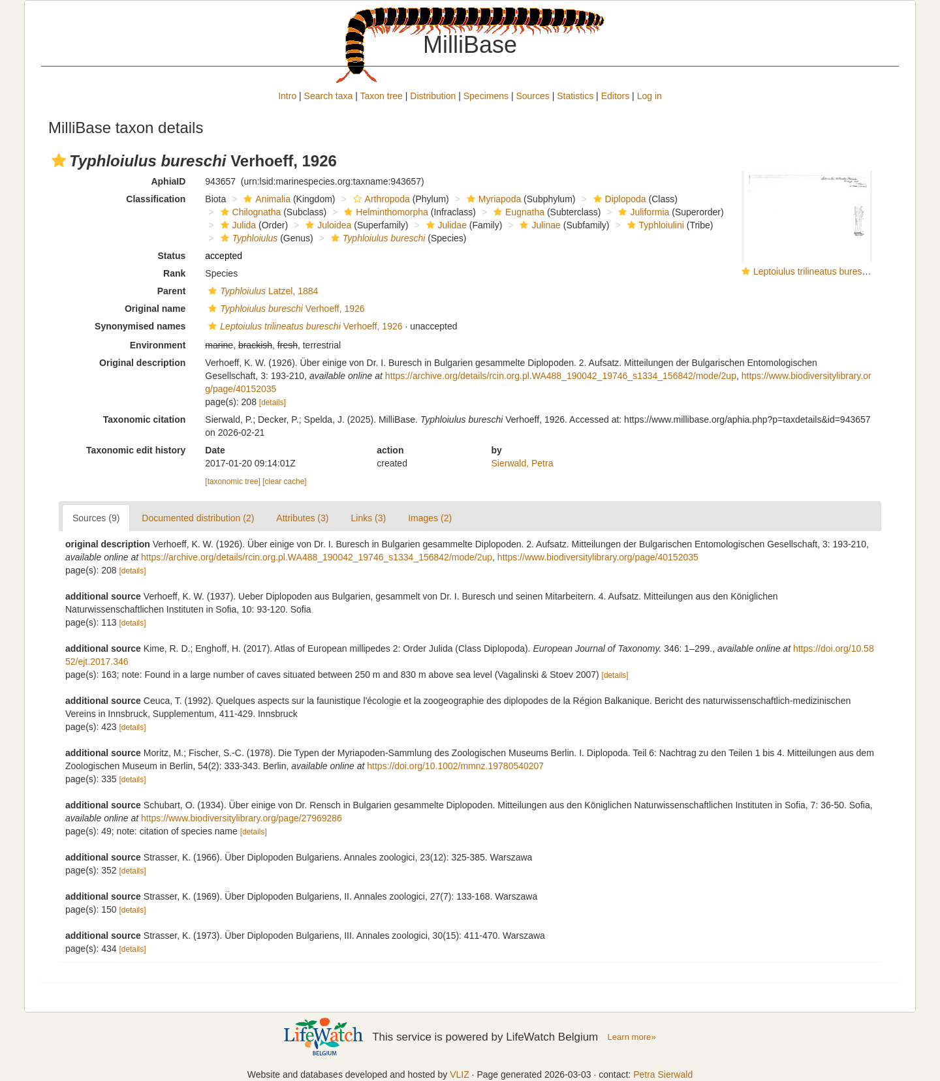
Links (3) (368, 518)
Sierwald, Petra (523, 463)
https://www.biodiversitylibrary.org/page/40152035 (597, 557)
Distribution (433, 96)
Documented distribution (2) (198, 518)
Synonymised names (140, 326)
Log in (649, 96)
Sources (532, 96)
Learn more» (632, 1037)
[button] (58, 160)
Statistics (575, 96)
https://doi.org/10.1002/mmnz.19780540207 (455, 766)
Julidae (445, 225)
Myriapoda (492, 199)
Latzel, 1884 (261, 291)
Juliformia (642, 212)
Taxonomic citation (144, 419)
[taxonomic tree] (232, 481)
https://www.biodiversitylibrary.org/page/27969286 (241, 818)
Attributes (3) (302, 518)
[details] (272, 402)
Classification (155, 199)
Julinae (538, 225)
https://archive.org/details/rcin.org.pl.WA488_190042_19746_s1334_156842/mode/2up (560, 376)
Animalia (265, 199)
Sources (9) (95, 518)
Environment (158, 345)
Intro (287, 96)
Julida (237, 225)
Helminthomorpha (384, 212)
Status (172, 256)
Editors (615, 96)
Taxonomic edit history (135, 450)
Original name (155, 308)
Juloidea (326, 225)
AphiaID (168, 181)
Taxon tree (381, 96)
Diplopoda (618, 199)
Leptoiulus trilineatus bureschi (813, 271)
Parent (171, 291)
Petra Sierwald (663, 1074)
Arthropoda (380, 199)
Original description (142, 363)
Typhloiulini (654, 225)
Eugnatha (517, 212)
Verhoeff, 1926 (284, 308)
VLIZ (459, 1074)
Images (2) (430, 518)
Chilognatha (249, 212)
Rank (174, 273)
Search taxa (328, 96)
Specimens (486, 96)
